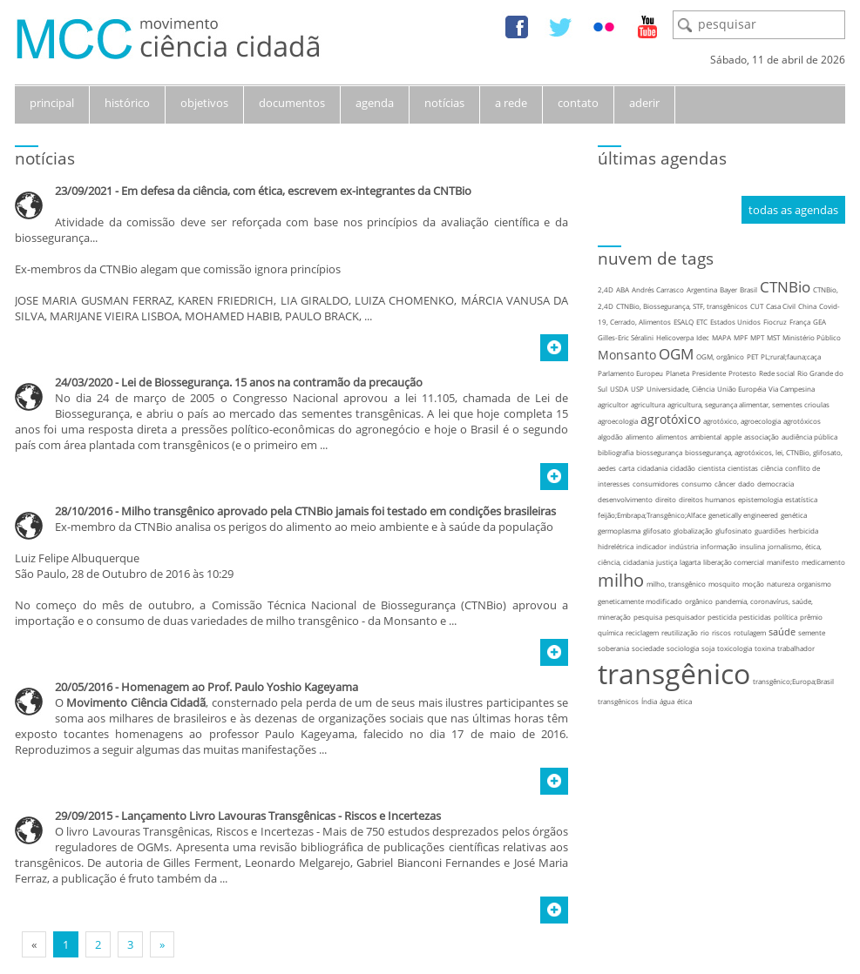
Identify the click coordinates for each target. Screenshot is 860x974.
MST (773, 337)
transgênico (674, 673)
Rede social (777, 373)
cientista (711, 468)
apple (732, 436)
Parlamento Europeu (630, 373)
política (785, 616)
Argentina (702, 289)
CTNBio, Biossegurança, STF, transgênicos (682, 306)
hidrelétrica (615, 546)
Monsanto (627, 354)
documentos (292, 103)
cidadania (652, 468)
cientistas (743, 468)
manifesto (783, 562)
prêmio (811, 616)
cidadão (682, 468)
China (807, 306)
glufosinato (733, 530)
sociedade (648, 648)
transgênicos (618, 701)
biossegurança (659, 452)
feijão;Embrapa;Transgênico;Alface (652, 515)
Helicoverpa (675, 337)
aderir (644, 103)
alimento (639, 436)
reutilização (679, 632)
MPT (757, 337)
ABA (622, 289)
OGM (676, 354)
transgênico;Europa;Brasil (793, 681)
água (667, 701)
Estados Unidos (735, 321)
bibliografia (615, 452)
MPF (741, 337)
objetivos (204, 103)
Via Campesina (792, 388)
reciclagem (642, 632)
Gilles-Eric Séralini (625, 337)
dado (746, 483)
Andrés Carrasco (658, 289)
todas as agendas (793, 210)
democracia (775, 483)
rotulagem (750, 632)
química (610, 632)
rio (705, 632)
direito (665, 499)
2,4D (605, 289)
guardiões (770, 530)
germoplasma (619, 530)
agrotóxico (670, 419)
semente (811, 632)
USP (637, 388)
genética (794, 515)
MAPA (721, 337)
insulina (752, 546)
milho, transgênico (676, 583)
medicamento (823, 562)
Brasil (748, 289)
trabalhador (796, 648)
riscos (721, 632)
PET (752, 356)
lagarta (690, 562)
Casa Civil (781, 306)
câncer (724, 483)
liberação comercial (733, 562)
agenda (375, 103)
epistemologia (760, 499)
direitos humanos (707, 499)
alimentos (671, 436)
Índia (649, 701)
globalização (693, 530)
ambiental (705, 436)
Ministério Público (811, 337)
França (799, 321)
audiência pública (809, 436)
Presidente (709, 373)
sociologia (683, 648)
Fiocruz (775, 321)
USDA (619, 388)
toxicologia (734, 648)
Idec (702, 337)
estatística (801, 499)
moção (753, 583)
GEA (819, 321)
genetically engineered (743, 515)
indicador (651, 546)
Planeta (677, 373)
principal (52, 103)
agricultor (613, 404)
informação (719, 546)
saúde (782, 631)
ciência (771, 468)
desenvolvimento (625, 499)
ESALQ (684, 321)
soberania (613, 648)
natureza (781, 583)
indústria (683, 546)
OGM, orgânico (720, 356)
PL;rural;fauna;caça (791, 356)
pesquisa (647, 616)
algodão (610, 436)
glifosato (657, 530)
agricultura (648, 404)
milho (621, 580)
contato (578, 103)
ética (684, 701)
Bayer (728, 289)
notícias (444, 103)
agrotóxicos (802, 421)
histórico (127, 103)
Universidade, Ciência (680, 388)
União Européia (741, 388)
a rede (511, 103)
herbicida (803, 530)
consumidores (656, 483)
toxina (765, 648)
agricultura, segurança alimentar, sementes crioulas (748, 404)
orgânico (699, 601)
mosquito (724, 583)
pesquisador (685, 616)
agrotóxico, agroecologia (742, 421)
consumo (696, 483)
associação (761, 436)
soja (707, 648)
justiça (666, 562)
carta (626, 468)
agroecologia (618, 421)
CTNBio (785, 287)
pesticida (722, 616)
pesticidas (755, 616)
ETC (702, 321)
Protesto (742, 373)
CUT (756, 306)
